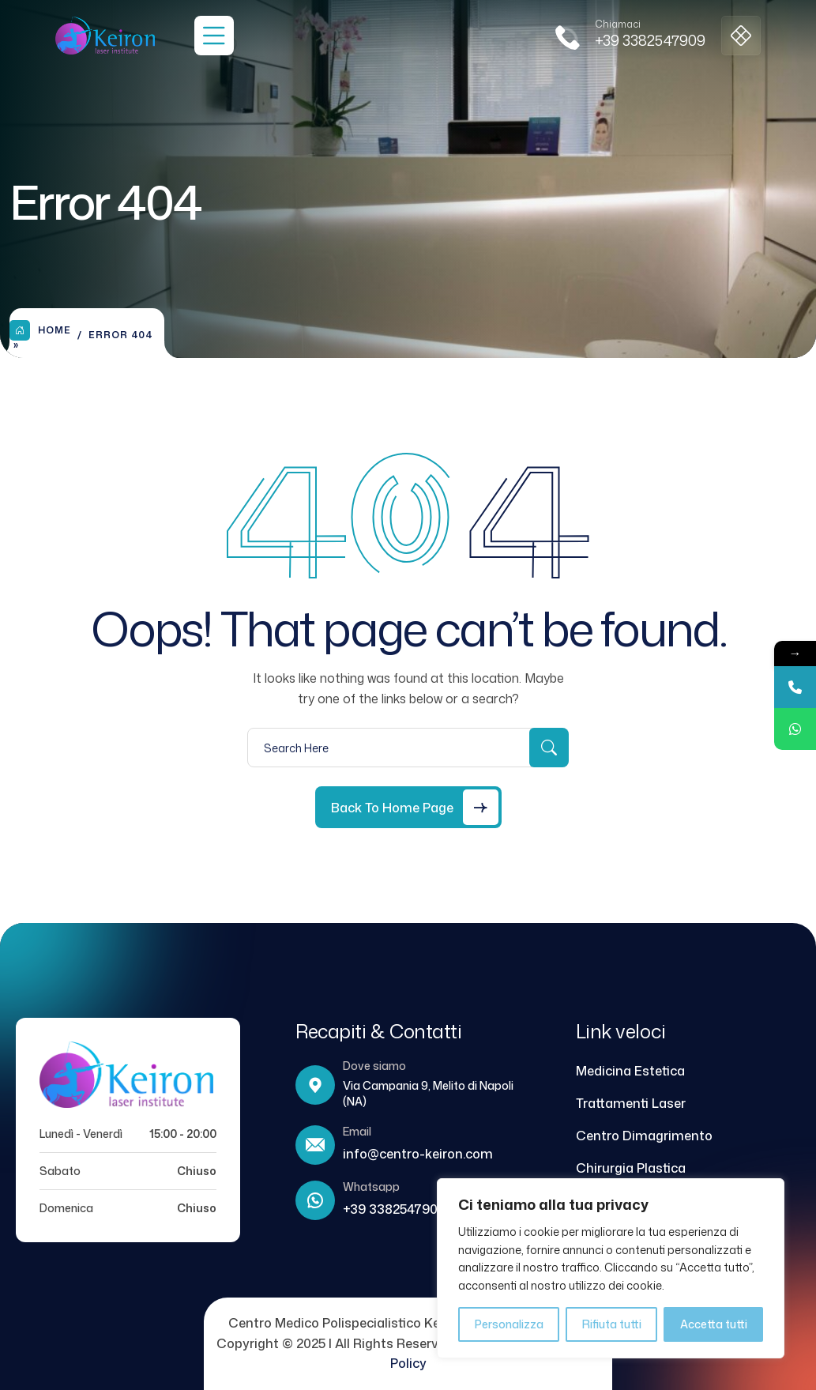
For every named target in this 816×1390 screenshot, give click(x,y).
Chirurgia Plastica (631, 1168)
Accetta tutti (713, 1324)
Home (40, 330)
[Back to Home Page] (408, 807)
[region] (610, 1268)
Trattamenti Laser (631, 1103)
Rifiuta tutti (611, 1324)
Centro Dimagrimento (644, 1135)
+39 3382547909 (650, 40)
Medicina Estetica (630, 1070)
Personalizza (509, 1324)
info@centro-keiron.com (418, 1153)
